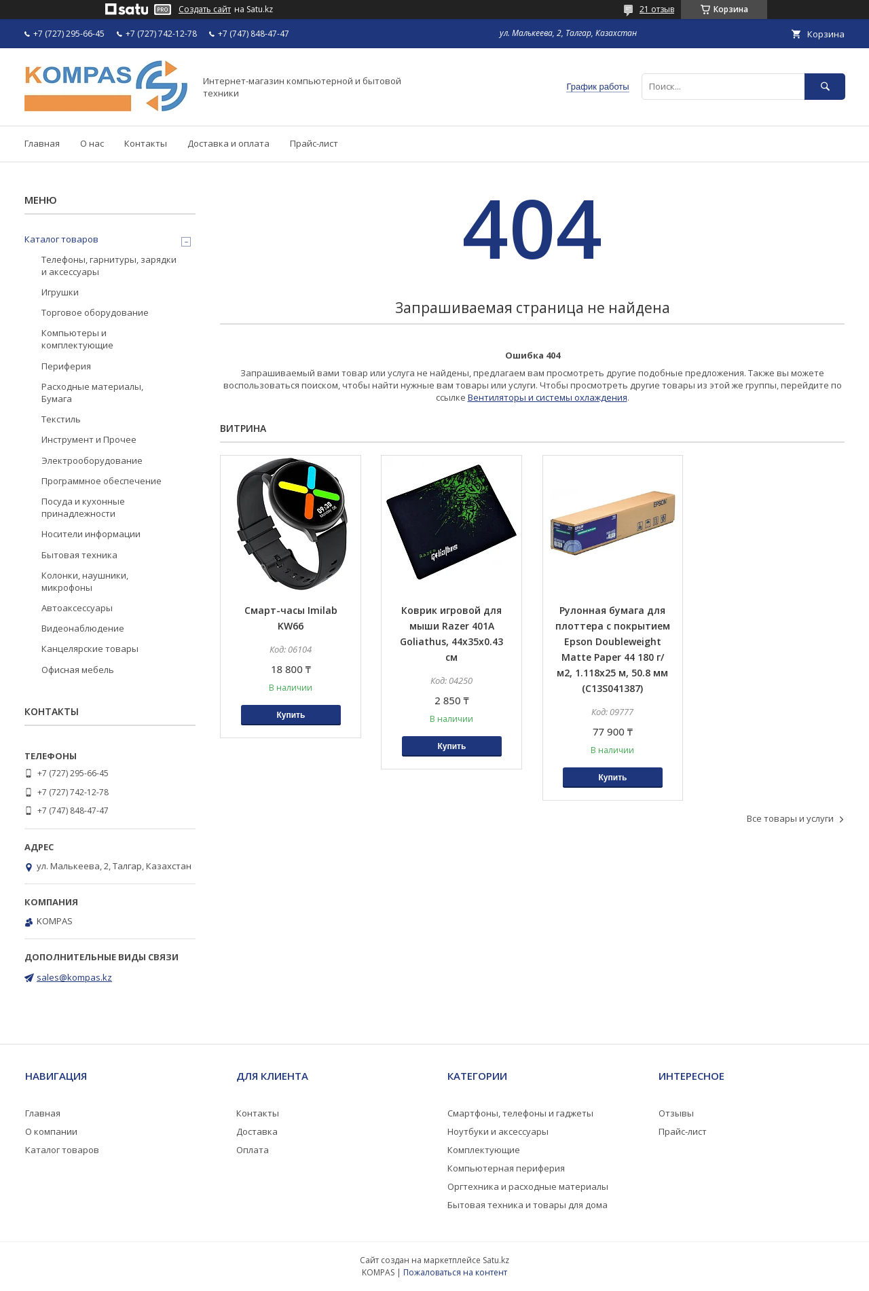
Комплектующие (483, 1150)
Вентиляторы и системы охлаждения (547, 397)
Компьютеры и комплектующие (77, 339)
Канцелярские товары (89, 648)
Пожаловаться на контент (455, 1272)
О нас (92, 143)
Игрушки (60, 292)
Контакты (145, 143)
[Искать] (825, 86)
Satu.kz (496, 1260)
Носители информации (91, 534)
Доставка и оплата (228, 143)
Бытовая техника (79, 555)
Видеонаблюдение (82, 628)
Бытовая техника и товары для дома (527, 1205)
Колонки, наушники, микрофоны (84, 581)
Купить (290, 715)
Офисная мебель (77, 669)
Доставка (257, 1131)
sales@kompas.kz (74, 977)
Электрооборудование (92, 460)
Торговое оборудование (95, 312)
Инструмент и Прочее (88, 439)
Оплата (252, 1150)
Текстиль (61, 419)
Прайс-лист (314, 143)
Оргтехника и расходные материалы (527, 1186)
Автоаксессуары (77, 608)
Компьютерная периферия (506, 1168)
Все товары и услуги (790, 818)
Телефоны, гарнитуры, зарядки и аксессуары (109, 265)
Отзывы (676, 1113)
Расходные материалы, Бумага (92, 392)
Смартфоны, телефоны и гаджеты (520, 1113)
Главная (42, 143)
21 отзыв (657, 9)
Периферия (66, 366)
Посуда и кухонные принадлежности (83, 507)
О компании (51, 1131)
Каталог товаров (61, 239)
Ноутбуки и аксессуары (498, 1131)
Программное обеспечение (101, 481)
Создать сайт (205, 9)
